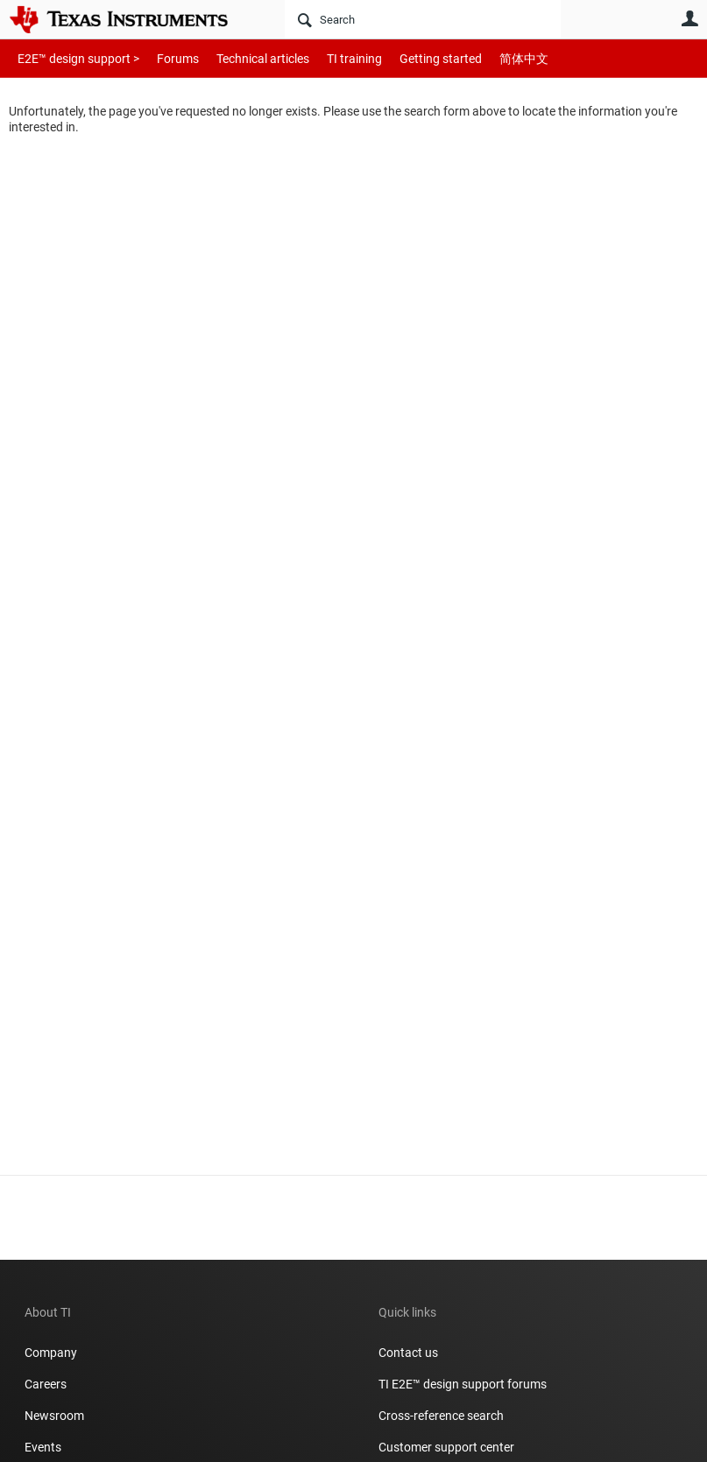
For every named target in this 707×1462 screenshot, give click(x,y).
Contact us (408, 1353)
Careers (46, 1384)
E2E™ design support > (73, 58)
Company (51, 1353)
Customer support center (446, 1447)
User (689, 18)
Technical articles (244, 58)
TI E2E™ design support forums (462, 1384)
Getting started (410, 58)
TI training (331, 58)
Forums (164, 58)
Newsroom (54, 1416)
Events (43, 1447)
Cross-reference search (441, 1416)
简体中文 (487, 58)
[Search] (423, 19)
